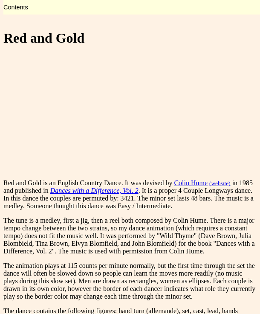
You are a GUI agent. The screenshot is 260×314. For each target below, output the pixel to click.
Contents (15, 7)
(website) (220, 183)
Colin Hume (191, 182)
